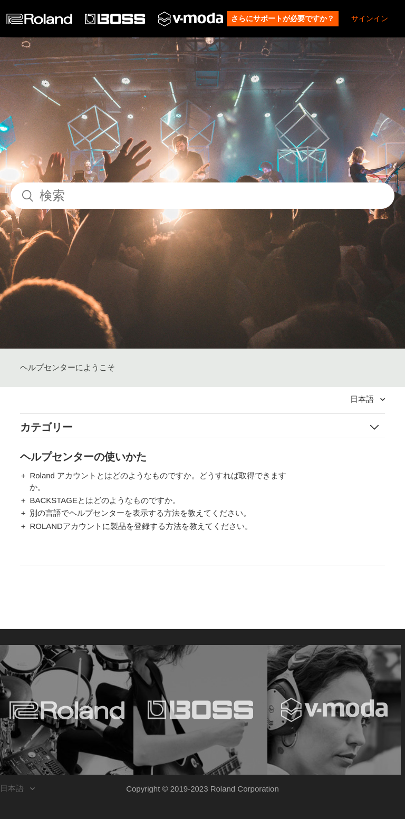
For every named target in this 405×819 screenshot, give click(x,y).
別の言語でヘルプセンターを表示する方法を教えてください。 (140, 512)
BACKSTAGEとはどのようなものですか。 (105, 500)
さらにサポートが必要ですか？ (282, 18)
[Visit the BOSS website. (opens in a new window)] (200, 710)
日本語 (363, 398)
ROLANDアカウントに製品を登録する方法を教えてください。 (141, 526)
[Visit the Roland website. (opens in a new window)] (66, 710)
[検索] (202, 195)
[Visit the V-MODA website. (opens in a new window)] (334, 710)
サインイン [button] (369, 18)
